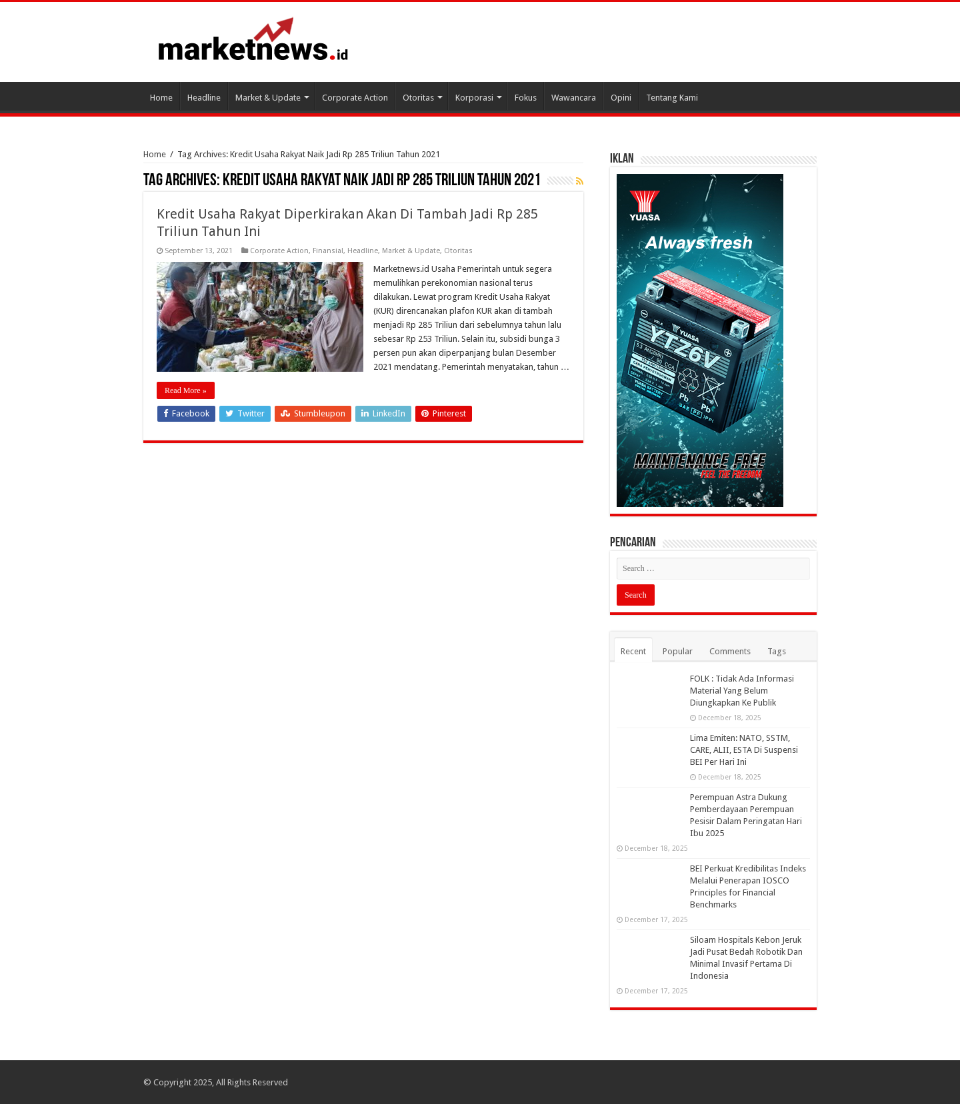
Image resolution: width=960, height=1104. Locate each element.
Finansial (328, 251)
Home (161, 98)
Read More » (186, 390)
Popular (678, 651)
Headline (204, 98)
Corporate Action (355, 98)
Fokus (526, 98)
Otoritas (418, 98)
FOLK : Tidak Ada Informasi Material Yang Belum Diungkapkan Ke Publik (742, 691)
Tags (776, 651)
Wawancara (573, 98)
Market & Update (268, 98)
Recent (633, 651)
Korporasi (474, 98)
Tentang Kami (672, 98)
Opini (621, 98)
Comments (730, 651)
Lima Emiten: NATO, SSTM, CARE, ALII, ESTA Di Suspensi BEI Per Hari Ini (744, 750)
